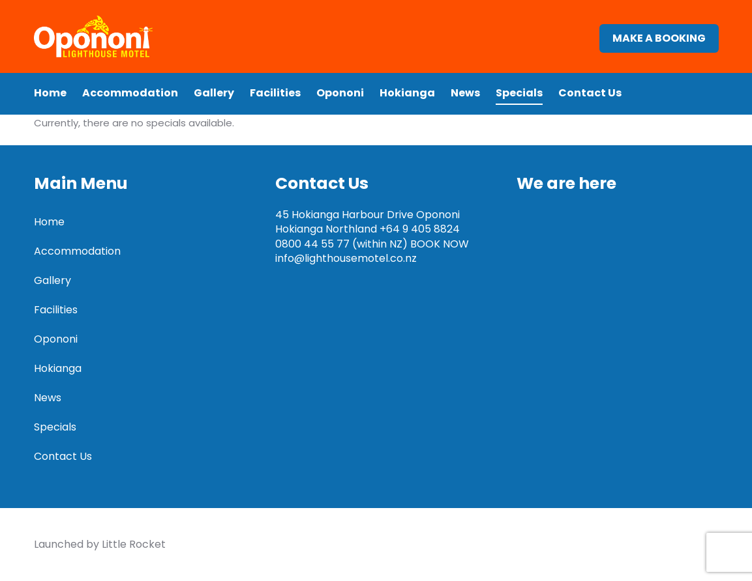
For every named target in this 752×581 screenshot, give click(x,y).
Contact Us (590, 103)
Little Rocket (134, 544)
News (465, 103)
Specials (519, 103)
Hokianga (407, 103)
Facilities (275, 103)
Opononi (340, 103)
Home (50, 103)
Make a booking (659, 43)
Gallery (214, 103)
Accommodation (130, 103)
